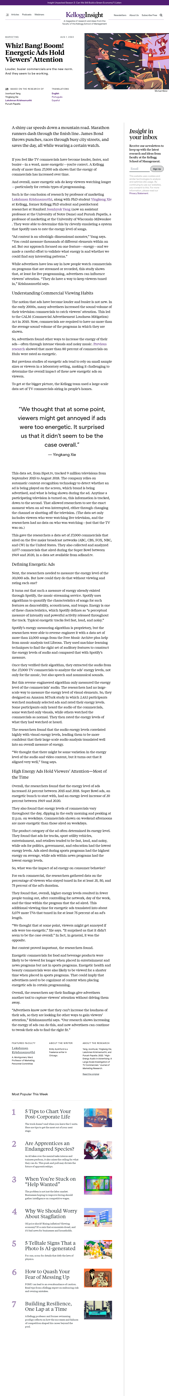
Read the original (91, 1074)
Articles (15, 14)
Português (57, 96)
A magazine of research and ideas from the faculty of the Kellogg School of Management (84, 22)
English (55, 93)
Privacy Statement (138, 193)
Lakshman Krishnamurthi (18, 100)
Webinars (39, 14)
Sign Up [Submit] (157, 169)
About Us (134, 15)
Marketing (12, 37)
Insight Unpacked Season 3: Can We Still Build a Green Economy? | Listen (84, 2)
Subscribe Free (149, 15)
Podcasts (26, 14)
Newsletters (120, 15)
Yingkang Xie (101, 199)
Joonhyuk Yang (58, 209)
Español (56, 100)
